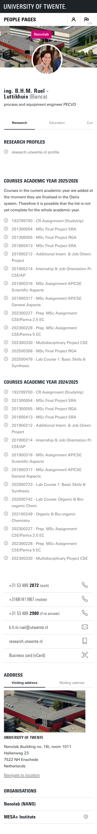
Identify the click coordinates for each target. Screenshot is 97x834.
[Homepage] (20, 19)
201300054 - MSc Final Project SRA (44, 229)
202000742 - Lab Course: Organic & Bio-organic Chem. (48, 502)
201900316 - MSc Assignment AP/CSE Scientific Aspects (46, 286)
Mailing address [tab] (71, 683)
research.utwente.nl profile (35, 152)
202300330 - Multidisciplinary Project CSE (50, 342)
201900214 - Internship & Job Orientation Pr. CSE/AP (52, 272)
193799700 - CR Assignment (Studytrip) (48, 221)
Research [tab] (19, 123)
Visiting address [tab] (25, 683)
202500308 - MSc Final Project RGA (44, 351)
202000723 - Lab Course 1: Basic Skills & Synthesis (49, 487)
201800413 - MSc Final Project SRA (44, 245)
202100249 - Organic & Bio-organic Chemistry (44, 517)
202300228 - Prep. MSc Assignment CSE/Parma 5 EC (44, 331)
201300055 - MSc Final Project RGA (44, 237)
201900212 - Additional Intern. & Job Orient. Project (52, 257)
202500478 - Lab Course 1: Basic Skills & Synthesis (49, 362)
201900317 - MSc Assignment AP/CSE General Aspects (46, 301)
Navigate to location (22, 775)
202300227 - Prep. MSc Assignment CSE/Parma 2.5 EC (44, 316)
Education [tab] (57, 123)
